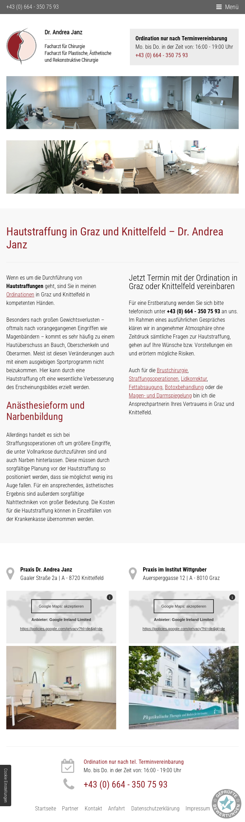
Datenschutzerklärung (155, 808)
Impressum (198, 808)
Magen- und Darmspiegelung (160, 394)
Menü (232, 7)
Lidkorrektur (194, 377)
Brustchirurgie (172, 369)
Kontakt (93, 808)
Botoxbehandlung (184, 385)
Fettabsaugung (145, 385)
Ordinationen (20, 293)
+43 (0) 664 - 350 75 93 (32, 7)
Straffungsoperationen (153, 377)
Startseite (45, 808)
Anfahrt (116, 808)
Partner (70, 808)
